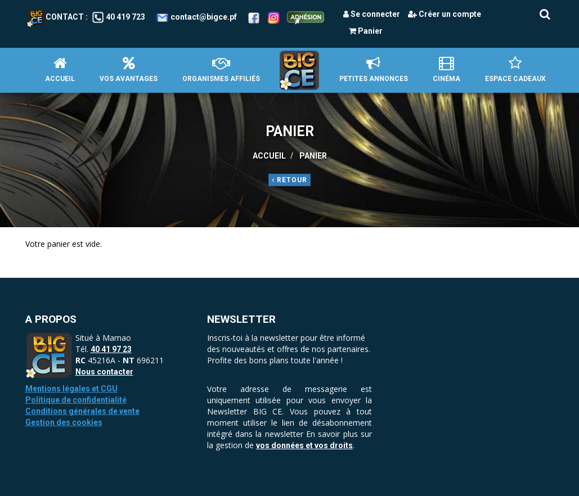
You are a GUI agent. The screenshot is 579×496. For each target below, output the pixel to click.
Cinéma (446, 69)
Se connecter (371, 14)
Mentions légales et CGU (71, 388)
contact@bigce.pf (203, 16)
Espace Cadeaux (515, 69)
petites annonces (373, 69)
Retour (289, 180)
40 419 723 (125, 16)
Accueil (60, 69)
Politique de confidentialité (76, 399)
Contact (55, 16)
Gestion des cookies (63, 422)
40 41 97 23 (111, 349)
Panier (366, 30)
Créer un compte (444, 14)
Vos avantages (129, 69)
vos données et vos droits (304, 445)
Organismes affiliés (221, 69)
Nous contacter (104, 371)
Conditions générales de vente (82, 411)
